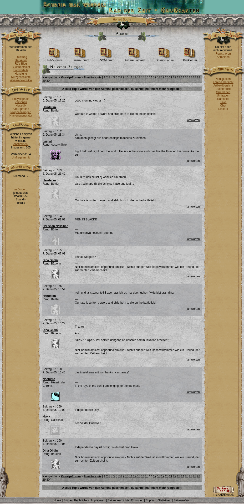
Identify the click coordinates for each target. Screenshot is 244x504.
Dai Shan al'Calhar (55, 226)
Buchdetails (20, 70)
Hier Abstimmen (223, 494)
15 (146, 77)
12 (134, 77)
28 (198, 77)
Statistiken (164, 500)
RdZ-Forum (54, 59)
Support (151, 500)
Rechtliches (81, 500)
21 (170, 77)
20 (166, 77)
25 (186, 77)
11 (130, 77)
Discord (223, 109)
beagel (47, 141)
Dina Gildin (50, 260)
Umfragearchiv (20, 157)
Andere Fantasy (134, 59)
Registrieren (223, 53)
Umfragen (223, 95)
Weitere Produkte (21, 80)
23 (178, 77)
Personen (21, 102)
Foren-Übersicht (223, 82)
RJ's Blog (21, 63)
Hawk (46, 416)
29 (44, 80)
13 (138, 77)
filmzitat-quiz (92, 77)
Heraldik (20, 105)
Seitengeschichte (118, 500)
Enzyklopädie (20, 99)
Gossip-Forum (165, 59)
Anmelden (223, 57)
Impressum (98, 500)
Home (117, 19)
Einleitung (21, 57)
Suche (127, 19)
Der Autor (21, 60)
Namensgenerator (20, 115)
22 (174, 77)
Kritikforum (190, 59)
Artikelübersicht (223, 85)
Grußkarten (223, 92)
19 (162, 77)
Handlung (21, 73)
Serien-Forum (80, 59)
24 (182, 77)
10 (126, 77)
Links (223, 102)
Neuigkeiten (223, 79)
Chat (223, 105)
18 (158, 77)
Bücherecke (223, 89)
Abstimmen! (20, 144)
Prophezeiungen (20, 112)
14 (142, 77)
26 (190, 77)
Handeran (49, 107)
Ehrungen (137, 500)
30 (48, 80)
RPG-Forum (106, 59)
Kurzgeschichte (20, 77)
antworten (193, 120)
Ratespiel (223, 99)
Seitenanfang (181, 500)
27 (194, 77)
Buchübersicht (21, 67)
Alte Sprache (21, 109)
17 (154, 77)
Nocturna (49, 379)
